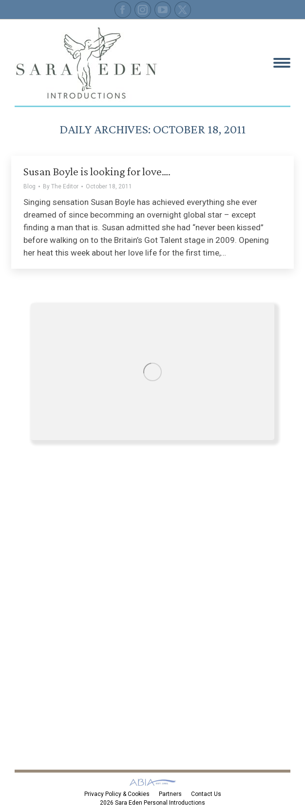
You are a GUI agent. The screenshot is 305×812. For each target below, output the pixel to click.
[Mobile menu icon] (281, 62)
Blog (29, 186)
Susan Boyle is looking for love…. (97, 171)
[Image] (152, 371)
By (60, 186)
